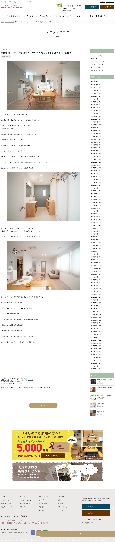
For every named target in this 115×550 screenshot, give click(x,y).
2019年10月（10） (96, 303)
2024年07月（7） (96, 139)
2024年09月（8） (96, 133)
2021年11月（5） (96, 231)
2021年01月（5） (96, 259)
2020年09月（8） (96, 271)
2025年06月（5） (96, 107)
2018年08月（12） (96, 343)
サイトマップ (110, 2)
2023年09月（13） (96, 168)
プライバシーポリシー (64, 515)
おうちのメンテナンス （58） (100, 56)
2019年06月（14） (96, 314)
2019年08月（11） (96, 308)
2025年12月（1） (96, 90)
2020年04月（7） (96, 285)
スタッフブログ (9, 22)
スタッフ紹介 (43, 511)
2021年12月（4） (96, 228)
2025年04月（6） (96, 113)
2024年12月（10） (96, 125)
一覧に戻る (43, 406)
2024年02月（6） (96, 153)
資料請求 (93, 7)
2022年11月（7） (96, 196)
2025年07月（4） (96, 104)
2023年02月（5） (96, 188)
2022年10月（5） (96, 199)
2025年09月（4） (96, 99)
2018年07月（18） (96, 346)
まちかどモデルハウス (27, 511)
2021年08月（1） (96, 239)
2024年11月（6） (96, 127)
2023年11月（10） (96, 162)
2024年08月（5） (96, 136)
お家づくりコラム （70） (98, 70)
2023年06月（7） (96, 176)
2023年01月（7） (96, 191)
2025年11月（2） (96, 93)
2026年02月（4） (96, 84)
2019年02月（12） (96, 326)
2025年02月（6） (96, 119)
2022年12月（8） (96, 193)
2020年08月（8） (96, 274)
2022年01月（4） (96, 225)
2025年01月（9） (96, 122)
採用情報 (41, 518)
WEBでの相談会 (6, 384)
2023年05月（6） (96, 179)
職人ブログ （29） (96, 67)
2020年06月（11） (96, 280)
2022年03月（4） (96, 219)
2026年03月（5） (96, 81)
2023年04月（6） (96, 182)
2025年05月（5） (96, 110)
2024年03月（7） (96, 150)
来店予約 (60, 508)
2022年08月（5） (96, 205)
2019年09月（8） (96, 305)
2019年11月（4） (96, 300)
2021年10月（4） (96, 234)
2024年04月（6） (96, 148)
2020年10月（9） (96, 268)
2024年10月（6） (96, 130)
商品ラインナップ (6, 515)
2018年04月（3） (96, 354)
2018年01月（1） (96, 363)
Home (2, 22)
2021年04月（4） (96, 251)
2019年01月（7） (96, 328)
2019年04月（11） (96, 320)
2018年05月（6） (96, 351)
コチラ (26, 378)
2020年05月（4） (96, 282)
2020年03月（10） (96, 288)
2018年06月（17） (96, 349)
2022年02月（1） (96, 222)
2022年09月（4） (96, 202)
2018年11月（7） (96, 334)
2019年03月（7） (96, 323)
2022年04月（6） (96, 216)
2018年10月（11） (96, 337)
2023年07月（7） (96, 173)
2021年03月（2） (96, 254)
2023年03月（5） (96, 185)
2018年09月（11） (96, 340)
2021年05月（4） (96, 248)
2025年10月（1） (96, 96)
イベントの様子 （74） (98, 61)
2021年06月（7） (96, 245)
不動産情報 (61, 505)
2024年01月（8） (96, 156)
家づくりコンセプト (7, 511)
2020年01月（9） (96, 294)
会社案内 (102, 2)
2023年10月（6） (96, 165)
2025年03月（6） (96, 116)
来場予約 (108, 7)
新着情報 (41, 515)
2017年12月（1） (96, 366)
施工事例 (22, 505)
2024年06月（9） (96, 142)
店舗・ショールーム (26, 515)
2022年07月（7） (96, 208)
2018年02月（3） (96, 360)
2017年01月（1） (96, 369)
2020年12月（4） (96, 262)
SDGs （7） (95, 59)
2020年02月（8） (96, 291)
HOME (3, 505)
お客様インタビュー (26, 508)
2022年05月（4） (96, 214)
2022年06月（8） (96, 211)
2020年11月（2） (96, 265)
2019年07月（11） (96, 311)
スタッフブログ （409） (98, 64)
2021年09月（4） (96, 236)
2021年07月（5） (96, 242)
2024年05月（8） (96, 145)
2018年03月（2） (96, 357)
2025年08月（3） (96, 102)
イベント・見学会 (6, 508)
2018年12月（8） (96, 331)
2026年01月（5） (96, 87)
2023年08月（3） (96, 171)
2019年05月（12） (96, 317)
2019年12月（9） (96, 297)
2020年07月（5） (96, 277)
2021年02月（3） (96, 257)
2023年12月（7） (96, 159)
